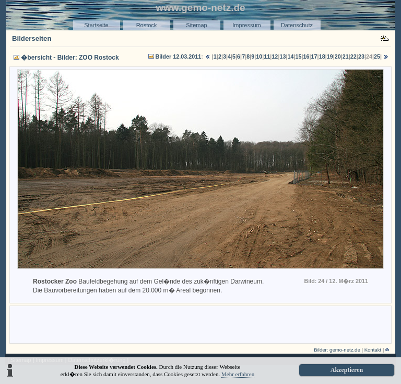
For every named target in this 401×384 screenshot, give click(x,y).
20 (338, 56)
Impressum (246, 25)
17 (314, 56)
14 (290, 56)
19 (330, 56)
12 (275, 56)
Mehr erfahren (237, 374)
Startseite (96, 25)
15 (299, 56)
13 (282, 56)
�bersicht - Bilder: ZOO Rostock (70, 57)
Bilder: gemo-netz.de (337, 350)
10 (259, 56)
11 (267, 56)
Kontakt (373, 350)
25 (377, 56)
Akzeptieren (347, 370)
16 (306, 56)
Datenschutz (297, 25)
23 (361, 56)
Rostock (146, 25)
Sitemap (196, 25)
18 (322, 56)
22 (353, 56)
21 (346, 56)
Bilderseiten (32, 38)
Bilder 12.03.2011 (179, 56)
